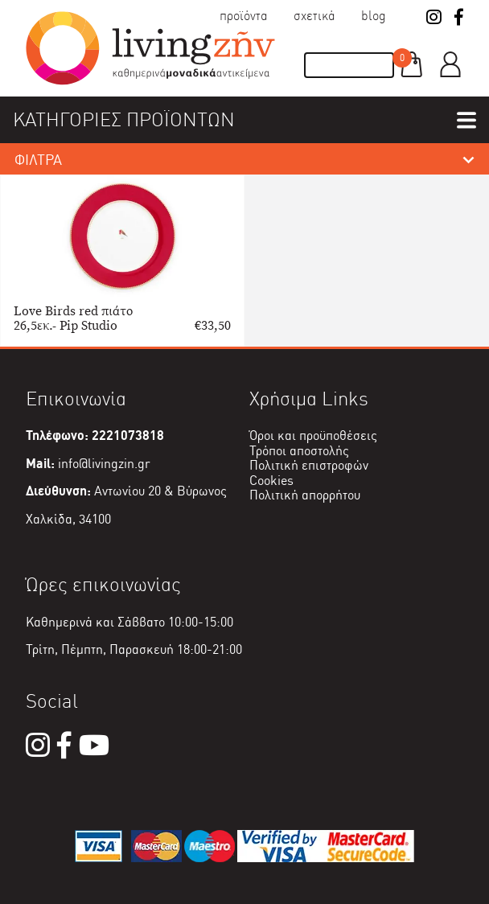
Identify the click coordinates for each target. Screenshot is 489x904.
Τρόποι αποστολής (299, 450)
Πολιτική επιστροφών (308, 465)
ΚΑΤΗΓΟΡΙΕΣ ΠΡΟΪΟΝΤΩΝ (124, 119)
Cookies (271, 480)
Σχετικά (314, 15)
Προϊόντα (244, 15)
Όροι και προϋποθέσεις (313, 435)
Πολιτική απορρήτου (304, 495)
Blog (373, 15)
